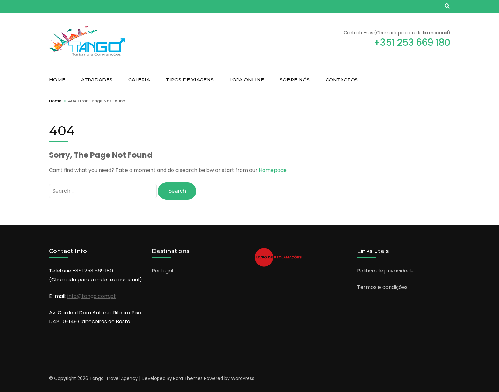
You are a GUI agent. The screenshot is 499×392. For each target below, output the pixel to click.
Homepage (273, 170)
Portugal (162, 270)
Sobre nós (295, 80)
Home (57, 80)
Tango (96, 378)
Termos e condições (382, 287)
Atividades (96, 80)
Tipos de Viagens (190, 80)
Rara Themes (188, 378)
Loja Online (246, 80)
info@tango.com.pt (91, 296)
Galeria (139, 80)
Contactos (342, 80)
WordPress (242, 378)
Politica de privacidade (385, 270)
